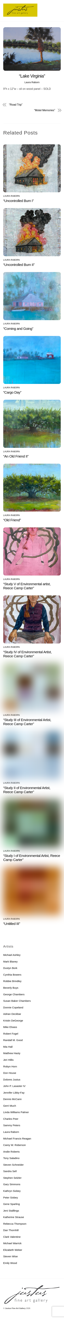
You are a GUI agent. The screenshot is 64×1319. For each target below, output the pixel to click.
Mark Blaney (10, 961)
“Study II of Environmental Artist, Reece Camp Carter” (26, 790)
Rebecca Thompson (14, 1223)
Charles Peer (10, 1118)
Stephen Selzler (12, 1177)
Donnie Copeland (13, 1007)
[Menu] (57, 4)
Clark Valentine (12, 1236)
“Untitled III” (11, 924)
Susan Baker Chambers (17, 1000)
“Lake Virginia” (32, 76)
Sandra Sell (10, 1171)
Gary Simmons (11, 1184)
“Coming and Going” (18, 329)
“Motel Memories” (44, 110)
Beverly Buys (10, 987)
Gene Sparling (11, 1204)
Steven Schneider (13, 1164)
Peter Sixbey (10, 1197)
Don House (9, 1072)
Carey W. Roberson (14, 1145)
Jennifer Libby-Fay (14, 1092)
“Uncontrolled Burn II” (19, 265)
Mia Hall (8, 1046)
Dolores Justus (11, 1079)
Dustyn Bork (10, 968)
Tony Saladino (11, 1158)
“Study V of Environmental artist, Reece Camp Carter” (27, 586)
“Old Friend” (12, 520)
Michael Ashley (11, 954)
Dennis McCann (12, 1099)
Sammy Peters (11, 1125)
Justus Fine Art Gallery (15, 1308)
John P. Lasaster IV (14, 1086)
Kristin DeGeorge (13, 1020)
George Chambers (14, 994)
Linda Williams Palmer (16, 1112)
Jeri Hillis (8, 1059)
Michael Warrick (12, 1243)
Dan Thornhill (11, 1230)
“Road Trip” (15, 104)
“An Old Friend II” (16, 456)
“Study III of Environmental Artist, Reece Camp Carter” (27, 722)
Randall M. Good (13, 1040)
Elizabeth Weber (12, 1249)
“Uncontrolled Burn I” (18, 201)
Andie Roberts (11, 1151)
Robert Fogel (10, 1033)
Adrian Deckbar (12, 1013)
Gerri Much (9, 1105)
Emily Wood (10, 1263)
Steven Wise (10, 1256)
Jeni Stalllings (11, 1210)
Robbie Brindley (12, 981)
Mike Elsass (10, 1027)
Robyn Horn (10, 1066)
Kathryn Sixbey (12, 1190)
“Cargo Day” (12, 392)
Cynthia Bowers (12, 974)
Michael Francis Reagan (17, 1138)
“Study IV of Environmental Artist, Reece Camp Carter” (27, 654)
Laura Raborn (31, 82)
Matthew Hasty (11, 1053)
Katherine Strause (13, 1217)
